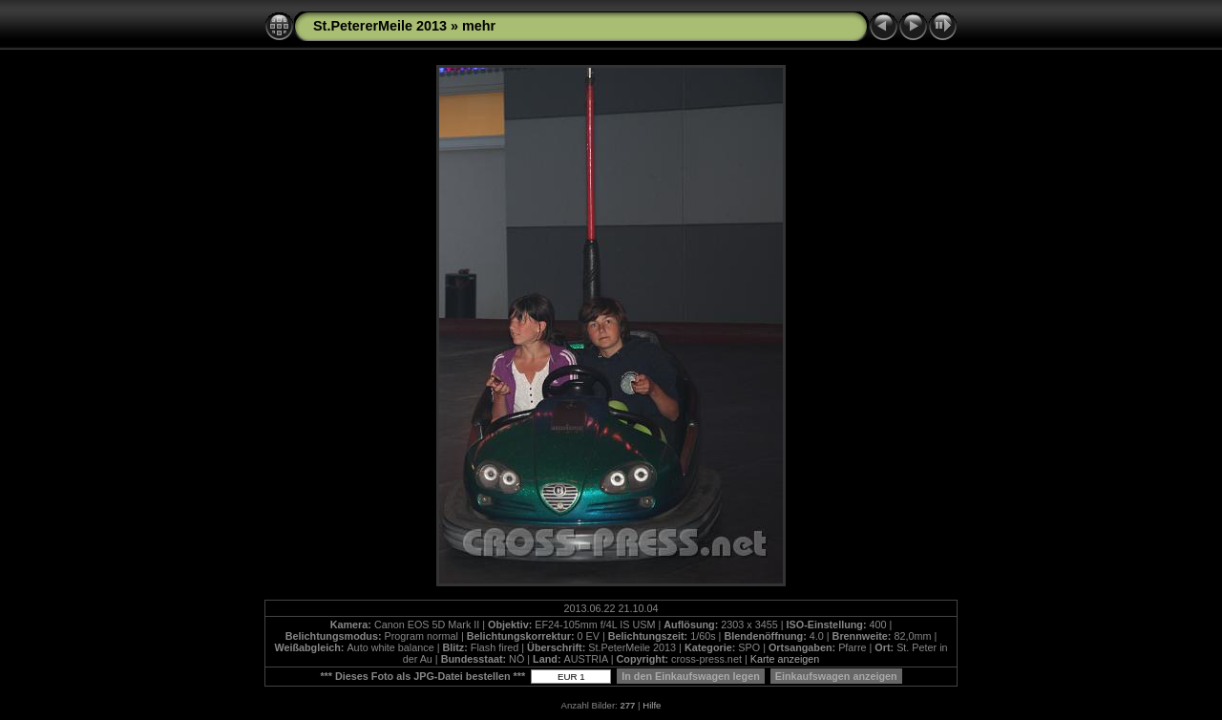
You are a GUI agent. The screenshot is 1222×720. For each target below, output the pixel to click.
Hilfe (652, 705)
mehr (478, 25)
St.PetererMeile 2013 (380, 25)
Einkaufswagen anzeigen (836, 676)
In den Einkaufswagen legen (691, 676)
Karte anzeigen (785, 659)
